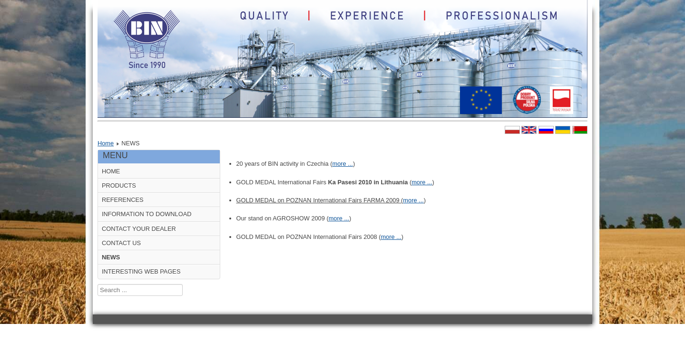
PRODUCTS (119, 185)
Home (106, 143)
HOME (111, 171)
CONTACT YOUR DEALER (139, 228)
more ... (342, 163)
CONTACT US (121, 243)
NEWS (111, 257)
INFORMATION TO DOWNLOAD (146, 214)
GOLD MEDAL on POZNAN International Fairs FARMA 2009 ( (319, 200)
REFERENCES (122, 199)
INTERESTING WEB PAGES (141, 271)
